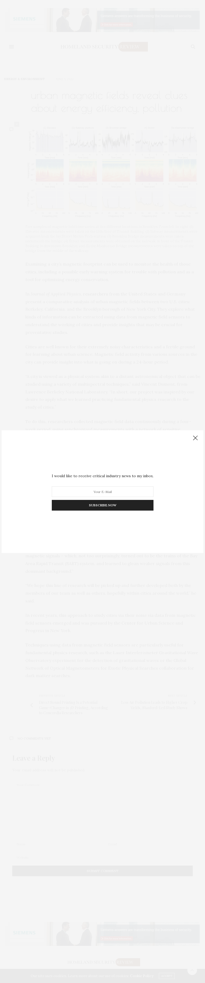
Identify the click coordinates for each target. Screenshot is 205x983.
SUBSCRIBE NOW (102, 505)
